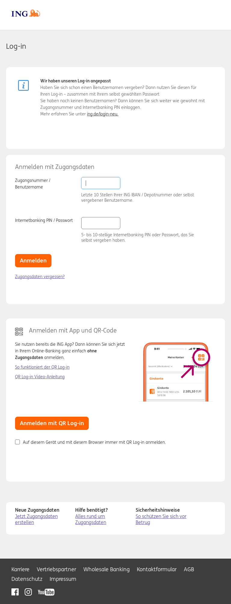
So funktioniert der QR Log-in (42, 367)
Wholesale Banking (106, 569)
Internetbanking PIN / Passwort (44, 220)
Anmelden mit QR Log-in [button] (52, 423)
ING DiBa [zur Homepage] (25, 13)
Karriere (20, 569)
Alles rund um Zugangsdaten (90, 519)
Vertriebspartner (56, 569)
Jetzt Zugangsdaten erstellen (36, 519)
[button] (128, 222)
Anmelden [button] (33, 260)
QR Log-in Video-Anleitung (40, 376)
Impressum (63, 578)
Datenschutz (26, 578)
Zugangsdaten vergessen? (40, 276)
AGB (189, 569)
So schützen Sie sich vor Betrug (161, 519)
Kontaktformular (157, 569)
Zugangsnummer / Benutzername (32, 184)
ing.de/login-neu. (102, 114)
